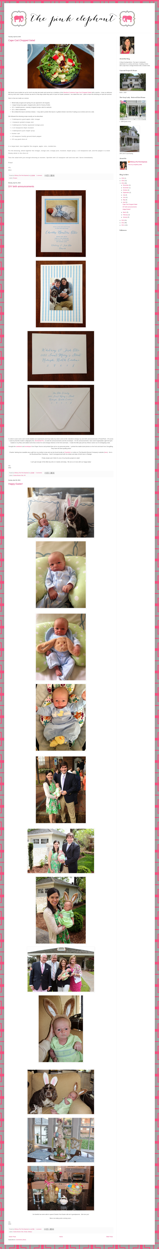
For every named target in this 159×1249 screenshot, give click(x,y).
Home (61, 1236)
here (106, 452)
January (125, 217)
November (126, 187)
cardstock (19, 446)
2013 (123, 220)
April (124, 202)
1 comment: (39, 175)
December (126, 185)
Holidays (30, 1231)
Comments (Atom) (21, 1239)
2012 (123, 222)
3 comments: (39, 472)
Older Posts (109, 1236)
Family (25, 1231)
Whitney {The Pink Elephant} (138, 162)
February (125, 215)
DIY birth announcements (21, 186)
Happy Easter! (15, 484)
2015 (123, 180)
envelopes (28, 446)
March (125, 212)
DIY (25, 475)
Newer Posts (12, 1236)
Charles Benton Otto (18, 475)
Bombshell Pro (39, 441)
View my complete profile (135, 164)
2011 (123, 225)
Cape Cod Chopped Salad (21, 40)
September (126, 192)
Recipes (15, 178)
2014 (123, 183)
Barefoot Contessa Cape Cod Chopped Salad (77, 92)
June (124, 197)
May (124, 200)
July (124, 195)
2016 (123, 178)
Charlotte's (67, 452)
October (125, 190)
